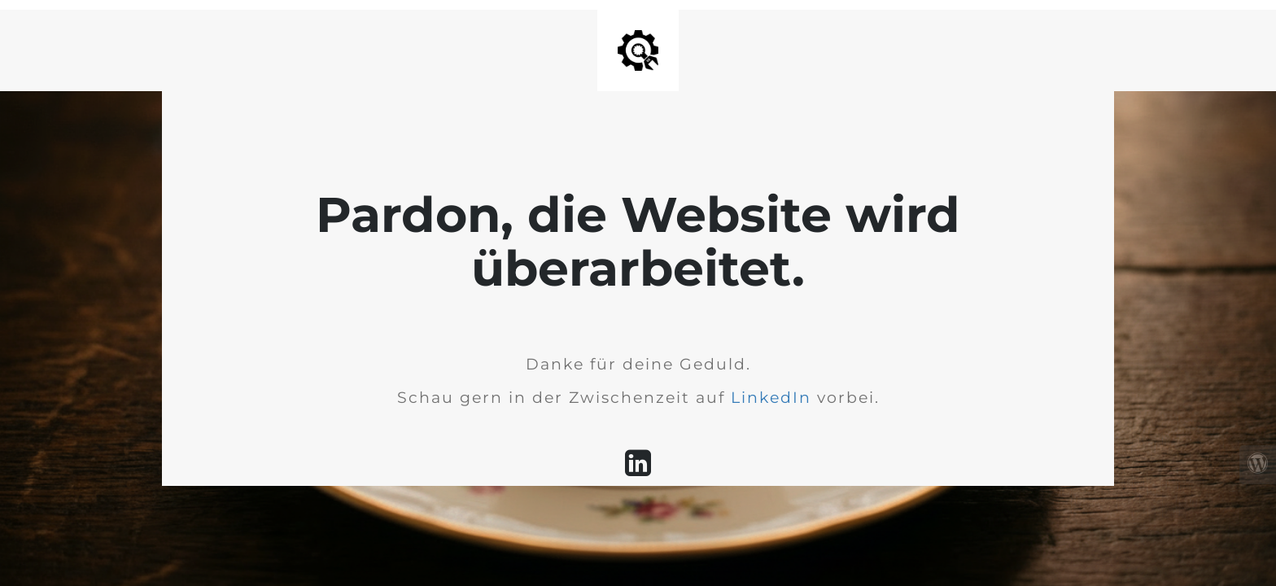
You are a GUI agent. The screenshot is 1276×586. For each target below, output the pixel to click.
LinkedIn (771, 397)
